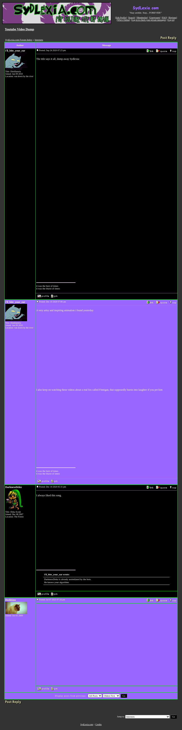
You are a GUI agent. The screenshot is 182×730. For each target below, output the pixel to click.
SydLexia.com (86, 724)
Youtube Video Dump (19, 29)
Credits (98, 724)
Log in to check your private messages (148, 20)
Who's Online (123, 20)
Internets (39, 39)
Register (172, 17)
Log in (171, 20)
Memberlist (142, 17)
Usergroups (155, 17)
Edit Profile (121, 17)
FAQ (164, 17)
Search (131, 17)
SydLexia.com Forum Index (18, 39)
